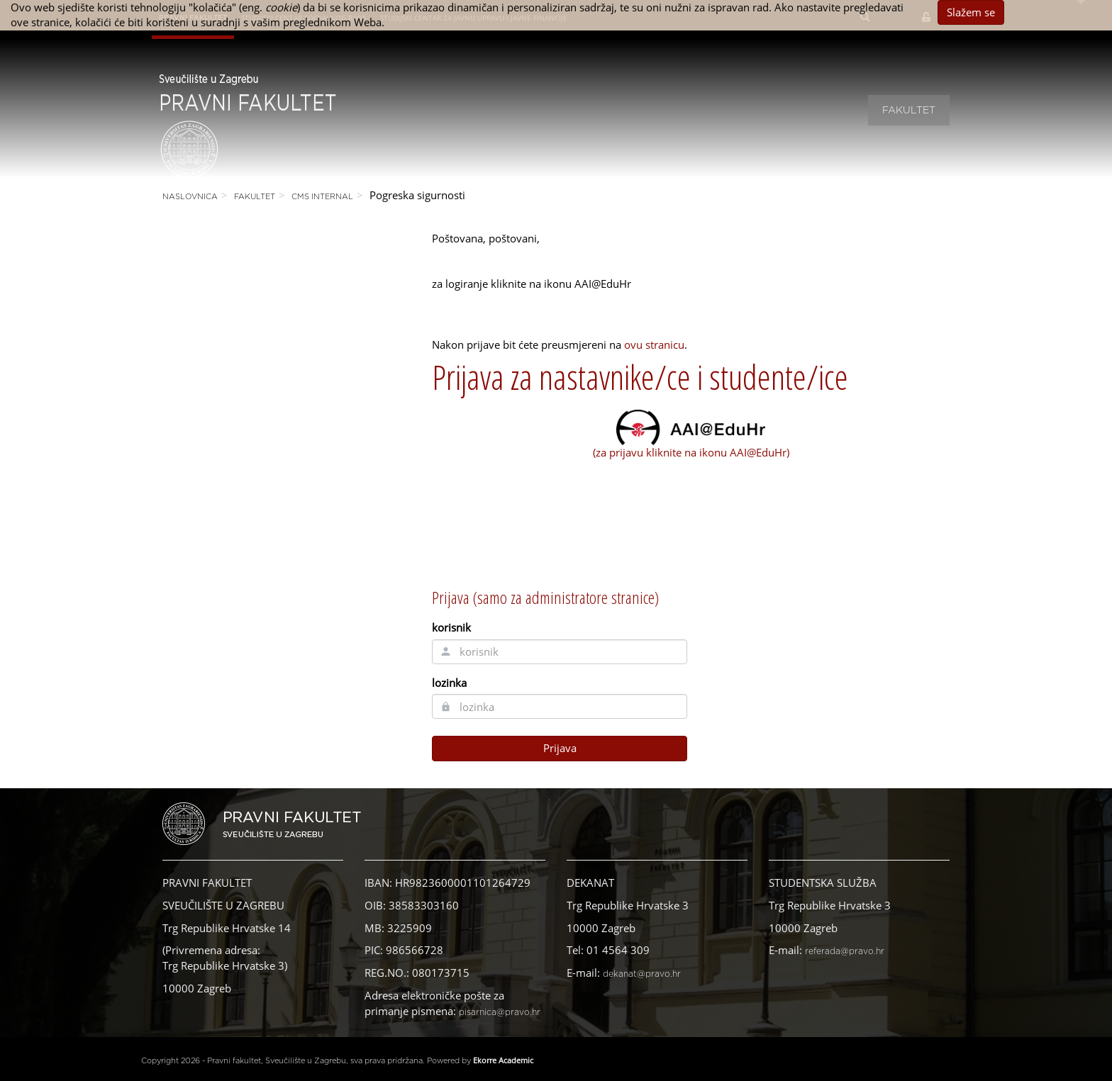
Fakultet (908, 111)
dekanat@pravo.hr (642, 974)
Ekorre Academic (503, 1060)
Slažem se (971, 12)
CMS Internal (322, 197)
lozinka (449, 683)
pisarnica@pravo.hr (499, 1012)
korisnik (451, 627)
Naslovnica (190, 197)
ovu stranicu (654, 344)
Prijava (560, 748)
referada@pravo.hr (844, 951)
